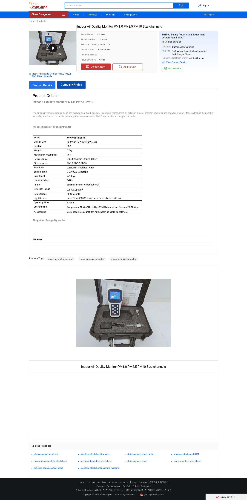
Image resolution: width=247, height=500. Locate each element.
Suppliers (110, 14)
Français (100, 486)
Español (126, 486)
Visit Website (172, 68)
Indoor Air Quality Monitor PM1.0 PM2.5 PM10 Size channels (51, 75)
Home (76, 14)
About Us (113, 482)
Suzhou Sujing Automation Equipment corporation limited (183, 36)
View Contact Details (176, 62)
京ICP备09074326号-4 (152, 494)
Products (92, 14)
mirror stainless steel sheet (187, 461)
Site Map (143, 482)
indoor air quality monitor (123, 259)
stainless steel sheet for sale (94, 454)
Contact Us (124, 482)
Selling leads (130, 14)
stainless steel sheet (137, 461)
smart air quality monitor (60, 259)
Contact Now (95, 66)
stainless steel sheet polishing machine (99, 468)
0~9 (169, 490)
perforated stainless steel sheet (96, 461)
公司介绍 (153, 482)
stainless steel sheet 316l (186, 454)
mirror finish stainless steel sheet (50, 461)
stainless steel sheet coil (46, 454)
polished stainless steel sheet (48, 468)
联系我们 (164, 482)
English (209, 15)
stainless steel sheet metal (140, 454)
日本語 (135, 486)
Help (134, 482)
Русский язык (113, 486)
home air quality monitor (92, 259)
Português (146, 486)
